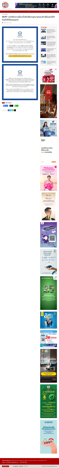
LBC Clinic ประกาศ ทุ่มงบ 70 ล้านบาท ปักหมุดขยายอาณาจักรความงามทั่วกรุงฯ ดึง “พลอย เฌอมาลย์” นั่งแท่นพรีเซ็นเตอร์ (51, 62)
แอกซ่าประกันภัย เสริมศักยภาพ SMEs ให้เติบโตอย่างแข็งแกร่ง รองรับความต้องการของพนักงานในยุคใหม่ (51, 37)
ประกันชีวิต (5, 14)
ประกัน (3, 14)
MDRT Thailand (8, 102)
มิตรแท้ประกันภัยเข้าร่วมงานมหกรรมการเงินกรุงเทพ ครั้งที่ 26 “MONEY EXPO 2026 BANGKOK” (51, 50)
